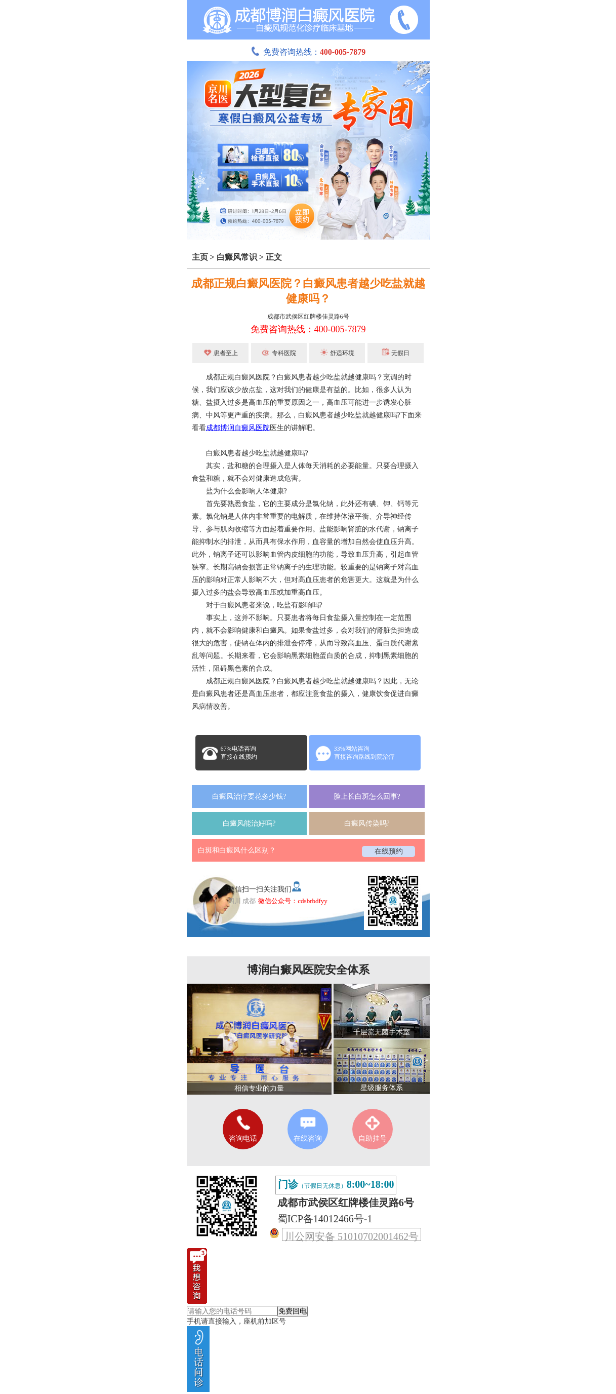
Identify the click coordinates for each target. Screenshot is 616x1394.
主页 (200, 257)
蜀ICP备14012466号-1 (325, 1218)
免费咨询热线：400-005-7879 (308, 329)
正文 (274, 257)
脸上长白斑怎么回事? (367, 796)
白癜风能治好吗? (249, 823)
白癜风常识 (237, 257)
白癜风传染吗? (367, 823)
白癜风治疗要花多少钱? (249, 796)
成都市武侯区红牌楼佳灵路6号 (308, 316)
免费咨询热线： (308, 52)
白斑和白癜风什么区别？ (237, 850)
